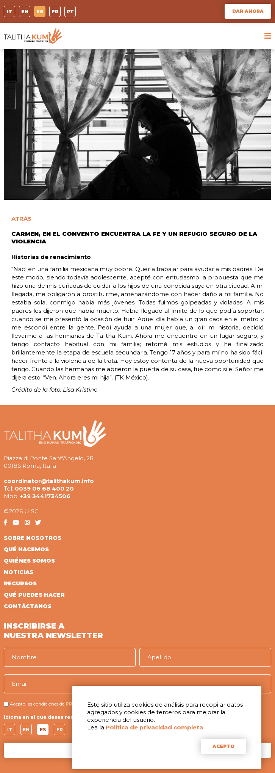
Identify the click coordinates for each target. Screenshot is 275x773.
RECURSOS (20, 583)
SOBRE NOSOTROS (32, 538)
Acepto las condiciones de (37, 704)
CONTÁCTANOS (28, 606)
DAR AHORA (248, 11)
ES (39, 11)
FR (55, 11)
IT (9, 11)
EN (24, 11)
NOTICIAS (18, 572)
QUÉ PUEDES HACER (34, 594)
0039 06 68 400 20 (44, 488)
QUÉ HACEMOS (26, 549)
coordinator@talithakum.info (49, 480)
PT (70, 11)
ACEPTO (223, 746)
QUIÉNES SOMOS (29, 560)
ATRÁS (21, 218)
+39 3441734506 (45, 496)
